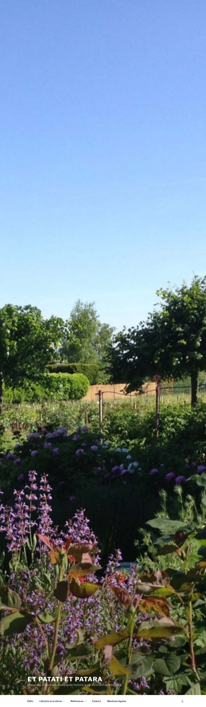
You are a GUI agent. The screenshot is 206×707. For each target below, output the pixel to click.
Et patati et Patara (65, 679)
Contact (96, 701)
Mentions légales (116, 701)
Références (78, 701)
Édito (30, 701)
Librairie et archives (52, 701)
